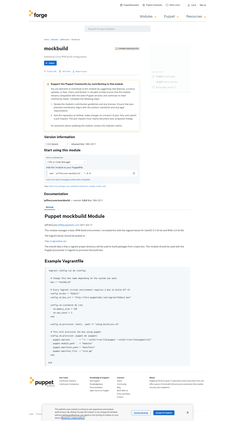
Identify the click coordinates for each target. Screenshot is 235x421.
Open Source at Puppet (99, 390)
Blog (119, 387)
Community (121, 384)
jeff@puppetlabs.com (68, 224)
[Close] (187, 412)
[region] (117, 413)
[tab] (49, 207)
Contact (120, 397)
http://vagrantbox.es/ (56, 241)
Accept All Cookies (164, 413)
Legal (31, 414)
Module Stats (158, 72)
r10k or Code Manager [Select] (66, 161)
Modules (148, 16)
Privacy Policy (41, 414)
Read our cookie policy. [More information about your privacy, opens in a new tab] (73, 418)
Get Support (95, 380)
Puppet (171, 16)
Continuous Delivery (67, 380)
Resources (196, 16)
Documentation (96, 387)
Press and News (123, 394)
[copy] (134, 173)
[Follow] (50, 63)
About (119, 380)
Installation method (54, 158)
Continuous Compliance (69, 384)
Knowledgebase (96, 384)
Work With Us (122, 390)
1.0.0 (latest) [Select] (57, 143)
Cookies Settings (141, 413)
